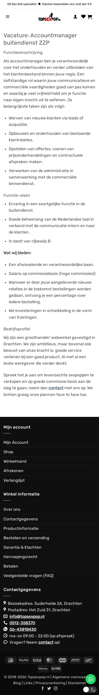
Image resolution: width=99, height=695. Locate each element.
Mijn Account (15, 442)
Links (28, 683)
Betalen (10, 566)
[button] (7, 16)
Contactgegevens (20, 519)
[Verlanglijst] (83, 16)
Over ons (11, 509)
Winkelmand (14, 461)
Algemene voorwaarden (72, 677)
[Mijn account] (75, 16)
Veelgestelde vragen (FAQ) (28, 575)
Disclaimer (77, 683)
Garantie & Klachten (22, 547)
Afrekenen (13, 470)
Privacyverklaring (50, 683)
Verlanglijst (14, 480)
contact (45, 642)
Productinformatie (21, 528)
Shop (8, 452)
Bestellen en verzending (26, 538)
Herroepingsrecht (20, 556)
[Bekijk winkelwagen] (91, 17)
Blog (17, 683)
